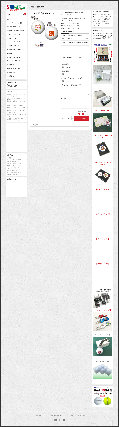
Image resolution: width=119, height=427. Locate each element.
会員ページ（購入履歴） (15, 70)
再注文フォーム (12, 39)
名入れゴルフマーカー (14, 46)
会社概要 (38, 415)
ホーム (9, 19)
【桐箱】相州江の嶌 (12, 172)
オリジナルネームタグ (14, 58)
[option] (45, 26)
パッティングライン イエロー (15, 162)
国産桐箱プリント (13, 54)
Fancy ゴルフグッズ (14, 62)
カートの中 (11, 66)
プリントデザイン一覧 (14, 35)
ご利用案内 (11, 78)
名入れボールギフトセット (15, 43)
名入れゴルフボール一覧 (15, 23)
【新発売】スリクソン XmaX (14, 102)
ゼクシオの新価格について (14, 174)
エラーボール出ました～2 (14, 169)
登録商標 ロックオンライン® (16, 31)
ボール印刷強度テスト (13, 163)
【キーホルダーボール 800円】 (102, 323)
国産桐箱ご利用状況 (12, 176)
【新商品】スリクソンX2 (13, 167)
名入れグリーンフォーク (15, 50)
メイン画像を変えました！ (14, 165)
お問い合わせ (11, 74)
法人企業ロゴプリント (14, 27)
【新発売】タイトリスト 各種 (15, 107)
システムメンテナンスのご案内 (15, 120)
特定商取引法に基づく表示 (79, 415)
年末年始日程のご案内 (13, 122)
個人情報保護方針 (56, 415)
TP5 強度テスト (11, 160)
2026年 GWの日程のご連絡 (14, 100)
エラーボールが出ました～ (14, 171)
